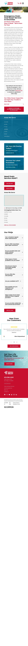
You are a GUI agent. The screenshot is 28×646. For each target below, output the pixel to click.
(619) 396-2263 (9, 183)
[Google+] (11, 394)
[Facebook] (4, 394)
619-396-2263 (9, 377)
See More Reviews (14, 346)
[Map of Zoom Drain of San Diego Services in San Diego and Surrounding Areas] (14, 200)
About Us (6, 389)
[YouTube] (9, 394)
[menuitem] (14, 122)
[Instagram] (14, 394)
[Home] (8, 3)
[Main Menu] (23, 3)
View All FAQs (9, 310)
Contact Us (6, 391)
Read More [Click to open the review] (14, 332)
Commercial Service (8, 388)
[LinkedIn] (16, 394)
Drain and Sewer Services (9, 386)
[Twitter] (7, 394)
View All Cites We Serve (10, 225)
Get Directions (7, 383)
